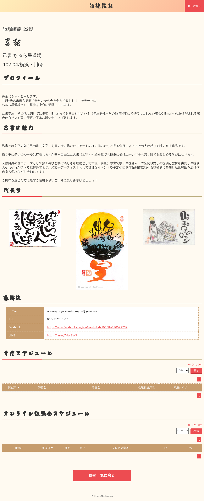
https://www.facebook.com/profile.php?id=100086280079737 (87, 327)
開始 (67, 447)
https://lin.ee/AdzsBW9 (62, 335)
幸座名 (96, 387)
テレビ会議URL (121, 447)
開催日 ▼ (47, 447)
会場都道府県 (146, 387)
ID (165, 447)
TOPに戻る (194, 6)
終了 (82, 447)
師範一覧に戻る (102, 475)
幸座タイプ (180, 387)
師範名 (42, 387)
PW (190, 447)
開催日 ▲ (14, 387)
